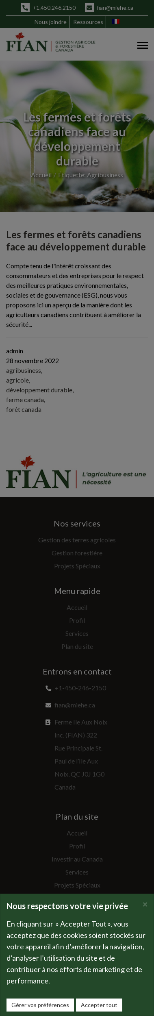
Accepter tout (99, 1004)
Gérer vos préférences (40, 1004)
